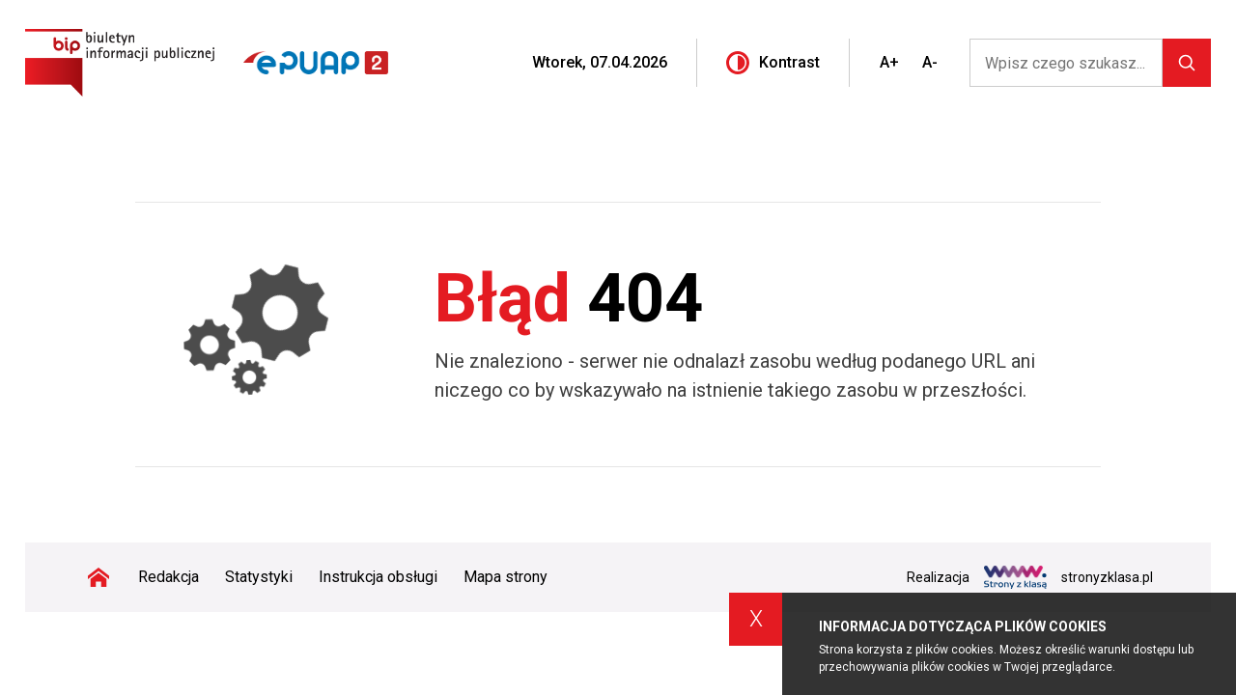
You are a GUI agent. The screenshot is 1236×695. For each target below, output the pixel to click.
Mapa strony (506, 577)
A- (930, 62)
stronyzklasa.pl (1068, 577)
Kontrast (773, 62)
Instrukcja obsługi (378, 577)
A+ (889, 62)
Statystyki (259, 577)
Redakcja (168, 577)
